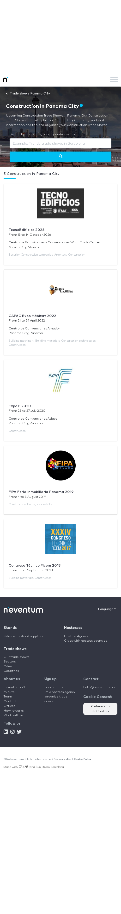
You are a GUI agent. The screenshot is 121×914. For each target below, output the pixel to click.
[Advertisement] (60, 36)
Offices (9, 706)
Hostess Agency (76, 636)
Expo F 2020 (20, 406)
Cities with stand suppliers (23, 636)
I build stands (53, 687)
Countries (11, 671)
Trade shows (15, 649)
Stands (10, 628)
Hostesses (73, 628)
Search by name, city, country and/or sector (43, 134)
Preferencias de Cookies (100, 709)
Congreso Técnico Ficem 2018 (35, 565)
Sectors (10, 661)
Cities (8, 666)
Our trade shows (16, 657)
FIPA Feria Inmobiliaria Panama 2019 (41, 492)
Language (107, 609)
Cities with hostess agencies (85, 640)
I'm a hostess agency (59, 692)
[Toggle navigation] (114, 79)
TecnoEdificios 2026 (26, 230)
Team (8, 696)
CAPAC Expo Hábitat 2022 (32, 316)
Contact (10, 701)
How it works (14, 710)
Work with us (13, 715)
